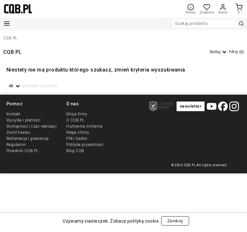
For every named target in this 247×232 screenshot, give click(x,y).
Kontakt (13, 114)
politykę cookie (142, 221)
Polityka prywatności (85, 144)
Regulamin (16, 144)
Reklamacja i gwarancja (27, 138)
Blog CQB (75, 151)
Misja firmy (76, 114)
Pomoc (191, 9)
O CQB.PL (75, 120)
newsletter (190, 106)
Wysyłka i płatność (23, 120)
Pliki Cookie (76, 138)
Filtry (236, 52)
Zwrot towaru (18, 132)
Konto (222, 9)
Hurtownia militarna (84, 126)
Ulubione (207, 11)
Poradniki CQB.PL (22, 151)
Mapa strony (77, 132)
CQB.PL (10, 38)
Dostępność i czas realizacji (31, 126)
